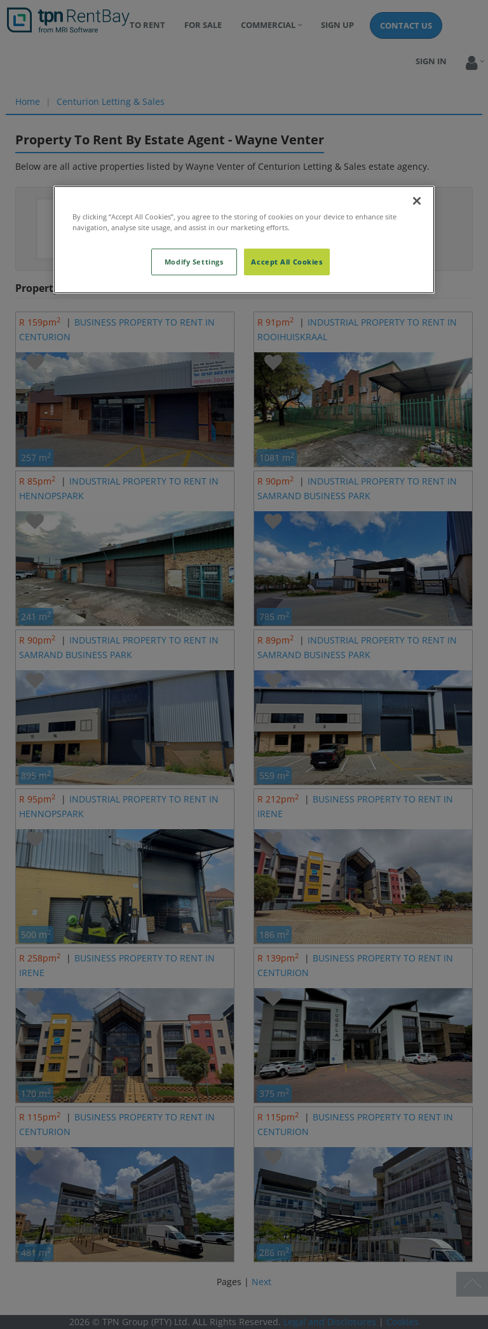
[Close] (417, 200)
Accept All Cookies (286, 261)
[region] (244, 239)
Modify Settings (194, 261)
